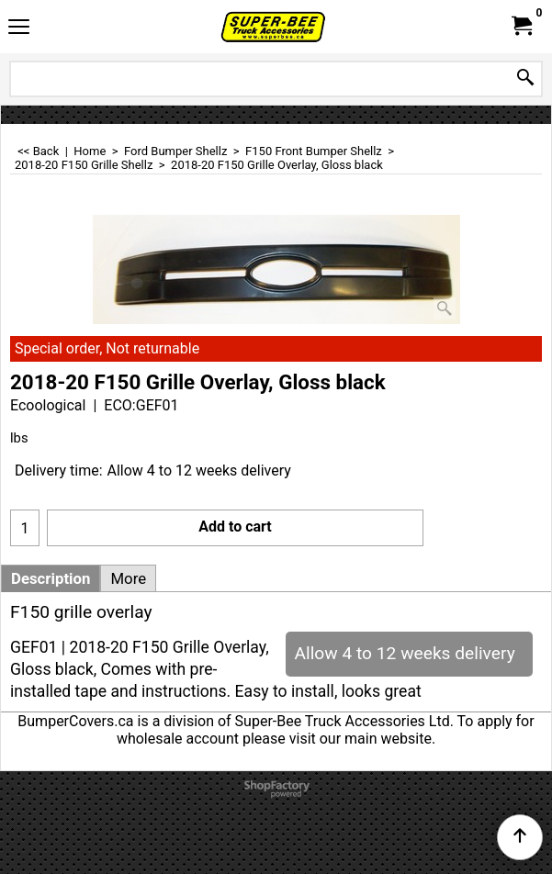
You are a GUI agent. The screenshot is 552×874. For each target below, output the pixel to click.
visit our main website (360, 738)
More (128, 578)
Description (50, 578)
